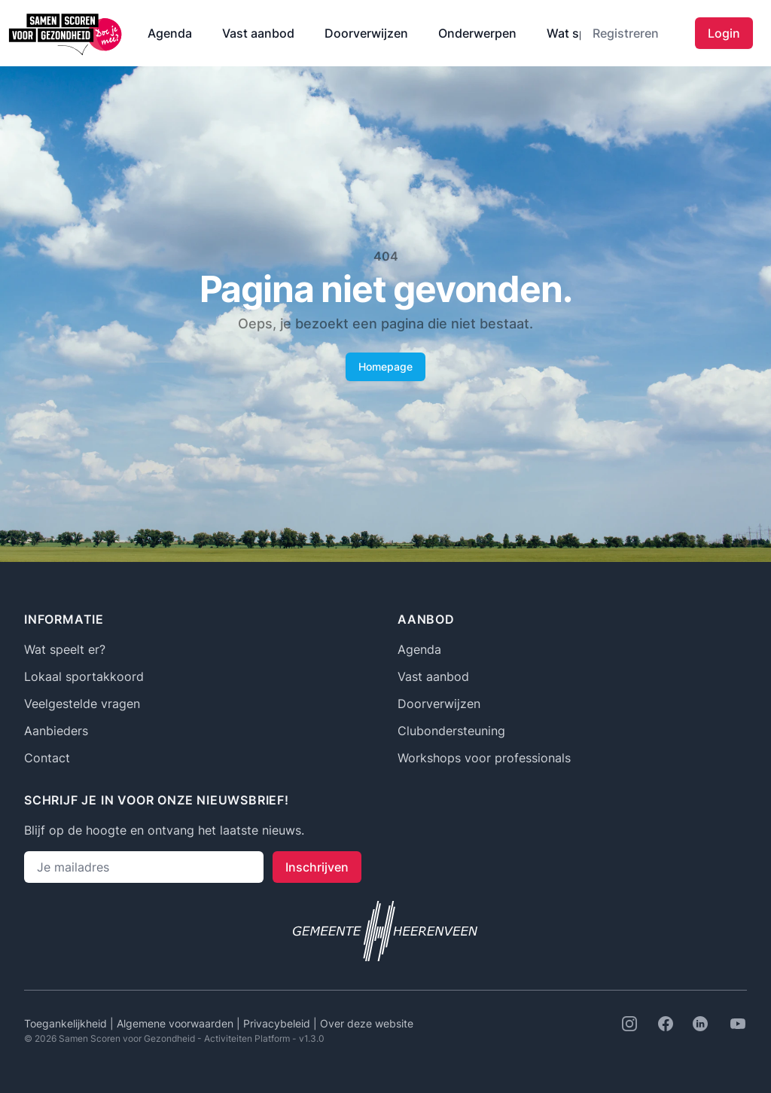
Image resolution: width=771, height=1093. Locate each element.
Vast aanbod (258, 33)
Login (724, 33)
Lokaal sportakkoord (84, 676)
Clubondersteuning (451, 730)
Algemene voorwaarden (176, 1023)
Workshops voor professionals (484, 757)
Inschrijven (317, 867)
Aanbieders (56, 730)
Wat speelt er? (64, 649)
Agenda (170, 33)
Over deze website (366, 1023)
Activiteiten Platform (247, 1038)
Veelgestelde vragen (82, 703)
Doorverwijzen (366, 33)
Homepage (385, 366)
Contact (47, 757)
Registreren (626, 33)
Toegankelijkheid (67, 1023)
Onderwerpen (477, 33)
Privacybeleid (278, 1023)
